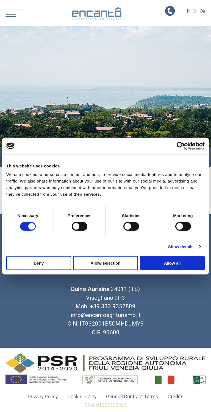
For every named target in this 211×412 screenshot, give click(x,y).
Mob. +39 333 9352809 (105, 306)
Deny (39, 263)
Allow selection (105, 263)
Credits (176, 396)
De (203, 11)
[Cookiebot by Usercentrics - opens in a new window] (181, 146)
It (188, 11)
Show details (181, 246)
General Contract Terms (132, 396)
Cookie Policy (82, 396)
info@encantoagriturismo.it (106, 315)
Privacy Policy (43, 396)
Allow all (172, 263)
